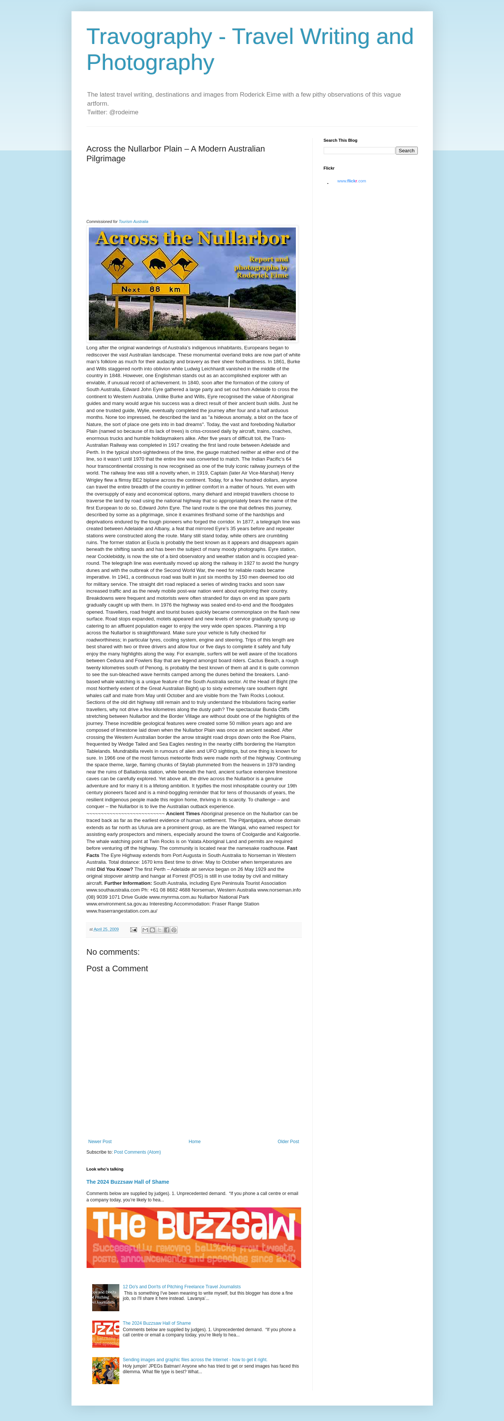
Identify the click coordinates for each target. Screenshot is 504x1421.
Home (195, 1141)
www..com (351, 181)
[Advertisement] (175, 200)
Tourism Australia (133, 222)
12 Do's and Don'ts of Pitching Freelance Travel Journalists (182, 1286)
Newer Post (100, 1141)
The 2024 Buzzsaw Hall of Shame (128, 1182)
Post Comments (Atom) (137, 1152)
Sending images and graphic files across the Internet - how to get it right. (195, 1359)
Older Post (288, 1141)
